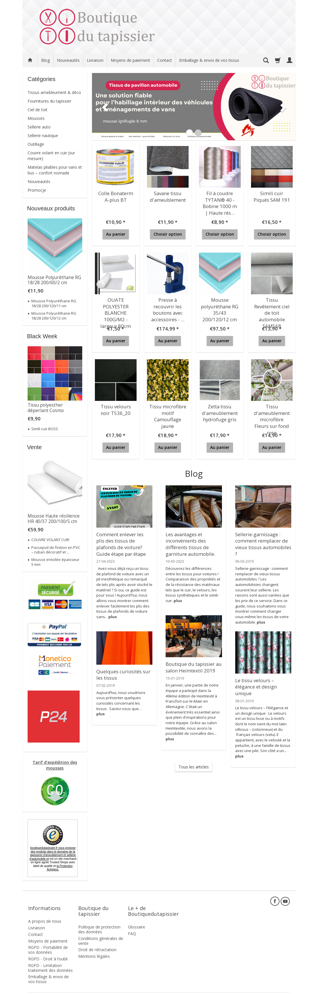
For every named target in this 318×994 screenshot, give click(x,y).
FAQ (132, 923)
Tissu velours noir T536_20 (116, 408)
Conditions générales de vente (100, 931)
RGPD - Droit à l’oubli (48, 948)
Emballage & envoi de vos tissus (209, 60)
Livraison (95, 60)
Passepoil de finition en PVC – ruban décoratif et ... (55, 550)
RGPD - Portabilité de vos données (48, 940)
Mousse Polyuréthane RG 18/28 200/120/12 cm (53, 315)
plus (112, 611)
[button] (103, 106)
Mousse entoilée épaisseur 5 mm (55, 562)
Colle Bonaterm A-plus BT (115, 195)
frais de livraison (54, 988)
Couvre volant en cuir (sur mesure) (51, 155)
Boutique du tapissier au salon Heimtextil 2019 (191, 666)
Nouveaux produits (51, 208)
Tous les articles (194, 767)
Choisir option (168, 234)
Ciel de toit (37, 109)
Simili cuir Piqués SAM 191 (272, 195)
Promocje (37, 190)
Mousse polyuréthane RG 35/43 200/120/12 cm (219, 307)
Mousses (36, 118)
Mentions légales (94, 946)
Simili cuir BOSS (44, 428)
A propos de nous (44, 911)
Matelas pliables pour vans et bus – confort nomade (55, 170)
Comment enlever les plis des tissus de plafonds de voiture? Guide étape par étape (123, 542)
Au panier (115, 234)
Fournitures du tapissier (49, 101)
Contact (164, 60)
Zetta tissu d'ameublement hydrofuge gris (219, 411)
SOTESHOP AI (279, 988)
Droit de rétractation (97, 939)
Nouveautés (68, 60)
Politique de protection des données (99, 919)
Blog (45, 60)
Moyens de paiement (130, 60)
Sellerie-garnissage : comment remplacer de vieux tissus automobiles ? (262, 539)
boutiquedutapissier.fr (52, 853)
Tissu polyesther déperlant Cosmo (46, 407)
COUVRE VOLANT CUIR (50, 539)
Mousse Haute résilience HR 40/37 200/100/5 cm (54, 518)
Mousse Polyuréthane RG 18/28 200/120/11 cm (53, 303)
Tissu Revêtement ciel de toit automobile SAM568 (272, 310)
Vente (34, 447)
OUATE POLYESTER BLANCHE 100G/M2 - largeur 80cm (115, 310)
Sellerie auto (39, 127)
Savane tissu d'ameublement (167, 195)
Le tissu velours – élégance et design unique (263, 682)
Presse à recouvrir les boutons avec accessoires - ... (167, 307)
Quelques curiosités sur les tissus (121, 673)
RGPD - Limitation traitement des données (50, 958)
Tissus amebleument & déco (54, 92)
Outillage (36, 144)
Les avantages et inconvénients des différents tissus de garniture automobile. (188, 542)
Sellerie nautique (43, 135)
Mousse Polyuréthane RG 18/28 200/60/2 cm (54, 280)
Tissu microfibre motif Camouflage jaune (167, 411)
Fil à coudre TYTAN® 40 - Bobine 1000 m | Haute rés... (219, 201)
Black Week (42, 336)
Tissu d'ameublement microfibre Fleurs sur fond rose (272, 414)
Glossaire (136, 917)
